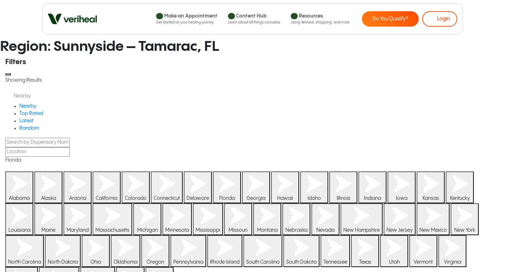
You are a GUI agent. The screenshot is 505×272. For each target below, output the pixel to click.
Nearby (27, 106)
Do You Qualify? (390, 18)
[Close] (8, 74)
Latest (26, 120)
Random (29, 128)
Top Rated (31, 113)
